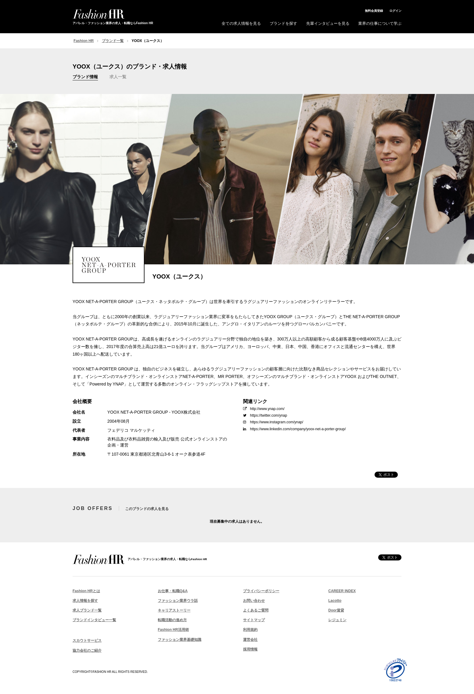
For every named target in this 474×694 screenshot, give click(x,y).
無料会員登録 (374, 10)
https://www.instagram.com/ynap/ (273, 422)
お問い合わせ (254, 601)
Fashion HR (83, 41)
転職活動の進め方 (172, 620)
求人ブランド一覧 (87, 610)
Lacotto (334, 601)
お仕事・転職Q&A (173, 591)
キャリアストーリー (174, 610)
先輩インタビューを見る (327, 23)
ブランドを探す (283, 23)
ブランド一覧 (113, 41)
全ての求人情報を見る (241, 23)
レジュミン (337, 620)
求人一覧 (117, 77)
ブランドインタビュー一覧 (94, 620)
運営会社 (250, 640)
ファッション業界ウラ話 (178, 601)
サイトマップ (254, 620)
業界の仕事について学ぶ (379, 23)
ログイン (395, 10)
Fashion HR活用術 (173, 630)
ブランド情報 (85, 77)
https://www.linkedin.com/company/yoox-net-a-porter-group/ (294, 429)
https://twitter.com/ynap (265, 415)
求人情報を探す (85, 601)
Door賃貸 (336, 610)
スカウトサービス (87, 640)
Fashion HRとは (86, 591)
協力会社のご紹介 (87, 650)
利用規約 (250, 630)
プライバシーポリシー (261, 591)
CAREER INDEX (342, 591)
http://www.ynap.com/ (263, 409)
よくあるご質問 (255, 610)
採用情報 (250, 649)
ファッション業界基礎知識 (179, 640)
